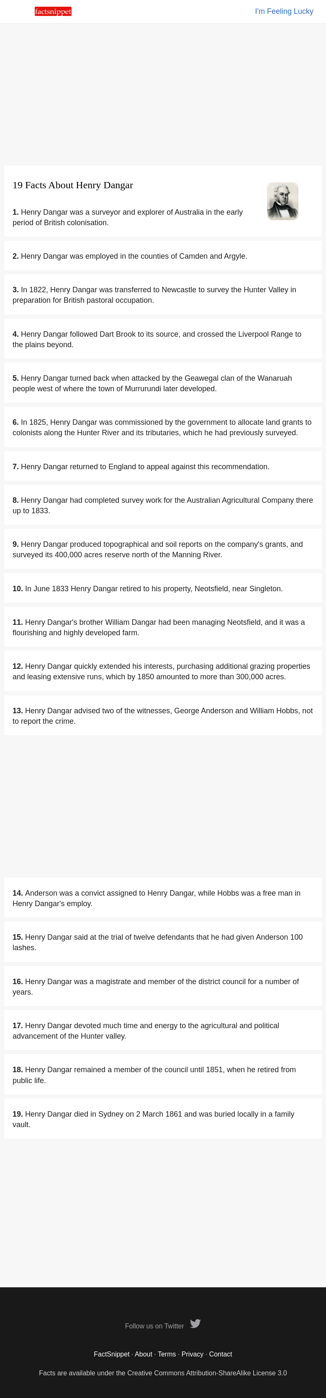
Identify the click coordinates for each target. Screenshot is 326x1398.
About (143, 1354)
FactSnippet (111, 1354)
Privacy (192, 1354)
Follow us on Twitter (163, 1326)
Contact (220, 1354)
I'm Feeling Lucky (284, 11)
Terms (167, 1354)
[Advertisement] (163, 94)
